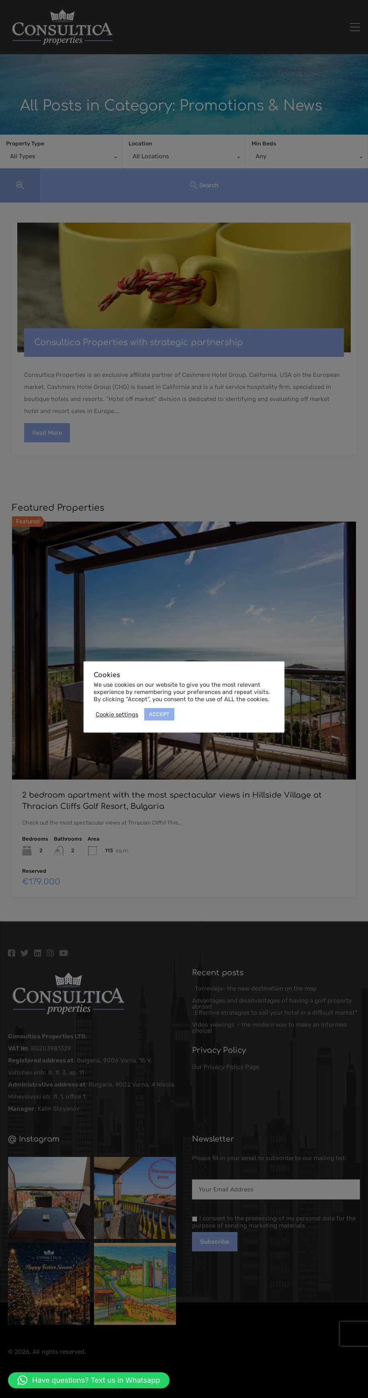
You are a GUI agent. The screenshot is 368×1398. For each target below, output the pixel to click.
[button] (89, 1380)
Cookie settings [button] (117, 714)
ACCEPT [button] (159, 714)
